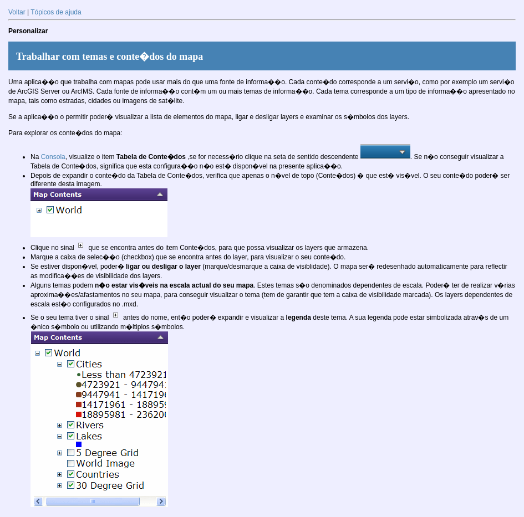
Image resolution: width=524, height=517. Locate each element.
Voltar (17, 12)
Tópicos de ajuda (55, 12)
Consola (53, 157)
